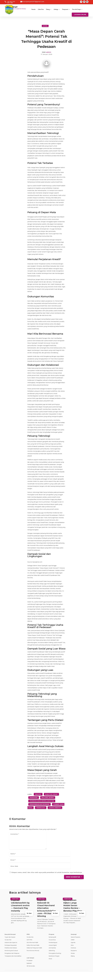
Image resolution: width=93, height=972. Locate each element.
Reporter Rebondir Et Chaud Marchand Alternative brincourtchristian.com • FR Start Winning (46, 902)
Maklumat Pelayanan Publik (34, 941)
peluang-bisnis (48, 795)
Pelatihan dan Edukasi (11, 941)
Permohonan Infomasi (33, 944)
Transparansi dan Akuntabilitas (13, 950)
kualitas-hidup (51, 793)
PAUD (50, 952)
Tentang (48, 9)
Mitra (72, 939)
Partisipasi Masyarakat (11, 939)
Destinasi (73, 941)
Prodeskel (29, 954)
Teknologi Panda (22, 968)
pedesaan (34, 795)
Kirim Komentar (73, 871)
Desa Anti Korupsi (76, 9)
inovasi (38, 793)
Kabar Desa (41, 9)
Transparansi (65, 9)
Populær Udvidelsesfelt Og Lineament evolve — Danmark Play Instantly (20, 899)
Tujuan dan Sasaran (10, 931)
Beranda (33, 9)
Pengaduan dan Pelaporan (12, 947)
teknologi (40, 802)
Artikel (45, 25)
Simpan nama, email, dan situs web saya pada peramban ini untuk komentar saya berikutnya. (46, 866)
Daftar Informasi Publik (33, 939)
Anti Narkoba (52, 941)
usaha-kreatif (55, 802)
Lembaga (56, 9)
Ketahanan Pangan (54, 950)
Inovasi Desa (52, 933)
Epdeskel (29, 957)
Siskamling (52, 944)
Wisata (73, 947)
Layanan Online (80, 14)
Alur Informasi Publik (32, 936)
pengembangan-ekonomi (39, 800)
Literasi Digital (53, 939)
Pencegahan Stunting (55, 947)
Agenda (73, 936)
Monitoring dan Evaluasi (11, 944)
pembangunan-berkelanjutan (42, 797)
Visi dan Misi (8, 933)
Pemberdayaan (53, 936)
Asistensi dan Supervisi (11, 936)
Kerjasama (74, 944)
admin (48, 52)
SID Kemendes (31, 960)
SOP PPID (29, 933)
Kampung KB (52, 931)
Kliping (73, 950)
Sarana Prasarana (75, 931)
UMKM (72, 933)
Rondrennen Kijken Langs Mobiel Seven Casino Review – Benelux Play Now (72, 899)
